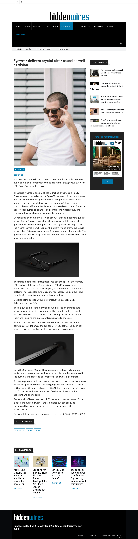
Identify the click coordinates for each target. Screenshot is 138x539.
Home (18, 26)
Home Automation (43, 49)
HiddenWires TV (82, 26)
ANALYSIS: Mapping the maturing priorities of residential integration (20, 477)
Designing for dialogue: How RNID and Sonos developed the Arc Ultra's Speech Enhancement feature (40, 481)
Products (66, 26)
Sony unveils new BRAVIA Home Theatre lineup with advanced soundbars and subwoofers (112, 99)
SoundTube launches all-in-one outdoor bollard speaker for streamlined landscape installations (106, 123)
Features (37, 26)
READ (107, 182)
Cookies (120, 538)
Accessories (19, 430)
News (27, 26)
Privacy (120, 535)
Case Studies (52, 26)
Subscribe (20, 34)
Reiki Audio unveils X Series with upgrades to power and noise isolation (112, 73)
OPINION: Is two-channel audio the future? (58, 474)
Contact (92, 535)
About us (82, 535)
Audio (28, 49)
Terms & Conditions (107, 535)
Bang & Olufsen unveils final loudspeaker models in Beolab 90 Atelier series (106, 86)
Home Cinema (62, 49)
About (110, 26)
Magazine (98, 26)
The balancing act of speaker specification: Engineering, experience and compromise (78, 477)
